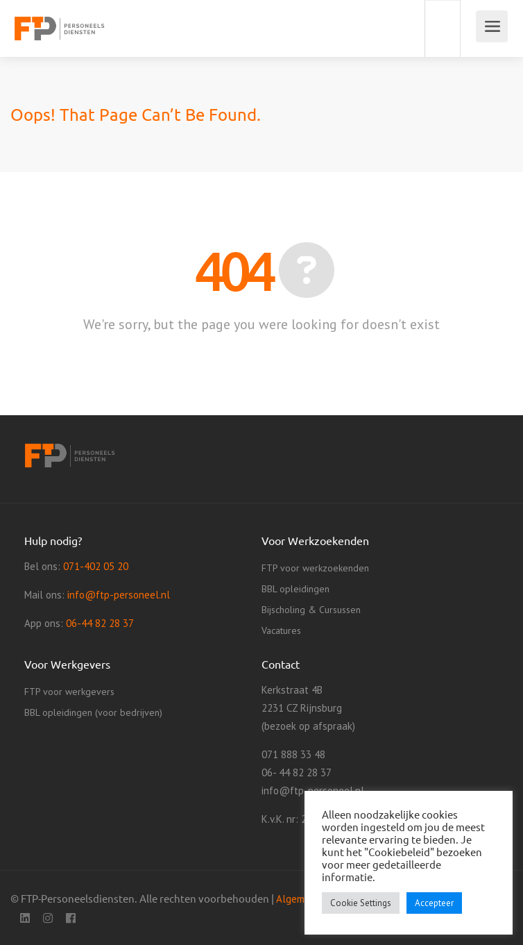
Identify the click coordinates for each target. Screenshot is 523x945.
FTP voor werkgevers (69, 691)
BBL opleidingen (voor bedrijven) (93, 712)
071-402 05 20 (95, 566)
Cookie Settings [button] (360, 903)
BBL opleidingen (295, 589)
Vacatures (281, 630)
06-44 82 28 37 (100, 623)
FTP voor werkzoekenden (315, 568)
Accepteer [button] (434, 903)
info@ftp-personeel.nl (118, 594)
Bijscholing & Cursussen (311, 609)
